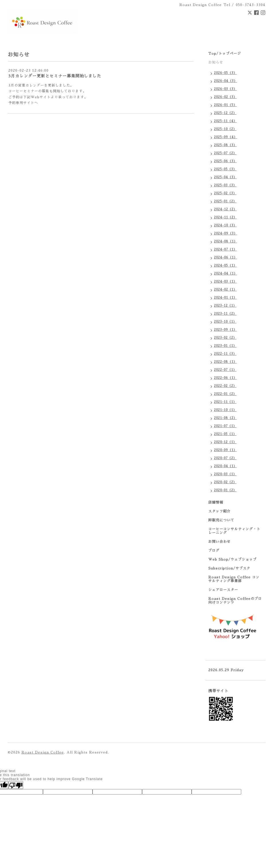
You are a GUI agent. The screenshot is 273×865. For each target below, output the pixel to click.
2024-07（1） (225, 249)
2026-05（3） (225, 73)
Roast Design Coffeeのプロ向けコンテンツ (235, 600)
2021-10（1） (225, 410)
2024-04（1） (225, 273)
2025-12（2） (225, 113)
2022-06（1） (225, 377)
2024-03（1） (225, 281)
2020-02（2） (225, 482)
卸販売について (221, 520)
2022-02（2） (225, 386)
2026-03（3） (225, 89)
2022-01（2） (225, 394)
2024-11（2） (225, 217)
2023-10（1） (225, 321)
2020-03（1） (225, 474)
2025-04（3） (225, 177)
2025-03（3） (225, 185)
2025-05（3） (225, 169)
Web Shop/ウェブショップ (232, 559)
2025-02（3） (225, 193)
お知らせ (215, 62)
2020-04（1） (225, 466)
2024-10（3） (225, 225)
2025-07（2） (225, 153)
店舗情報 (215, 502)
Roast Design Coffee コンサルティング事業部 (234, 579)
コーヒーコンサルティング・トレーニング (234, 531)
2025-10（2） (225, 129)
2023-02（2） (225, 337)
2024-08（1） (225, 241)
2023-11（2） (225, 313)
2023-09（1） (225, 329)
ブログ (213, 550)
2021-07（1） (225, 426)
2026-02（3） (225, 97)
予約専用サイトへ (23, 103)
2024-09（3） (225, 233)
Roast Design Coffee (42, 752)
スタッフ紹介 (219, 511)
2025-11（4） (225, 121)
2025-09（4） (225, 137)
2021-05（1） (225, 434)
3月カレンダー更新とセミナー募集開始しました (54, 76)
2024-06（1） (225, 257)
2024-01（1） (225, 297)
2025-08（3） (225, 145)
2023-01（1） (225, 345)
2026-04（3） (225, 81)
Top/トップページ (224, 53)
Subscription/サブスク (229, 568)
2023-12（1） (225, 305)
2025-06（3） (225, 161)
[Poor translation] (15, 785)
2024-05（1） (225, 265)
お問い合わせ (219, 541)
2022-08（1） (225, 361)
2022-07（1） (225, 369)
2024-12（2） (225, 209)
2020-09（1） (225, 450)
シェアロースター (223, 590)
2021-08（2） (225, 418)
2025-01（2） (225, 201)
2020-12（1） (225, 442)
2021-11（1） (225, 402)
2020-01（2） (225, 490)
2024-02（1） (225, 289)
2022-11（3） (225, 353)
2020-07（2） (225, 458)
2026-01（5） (225, 105)
